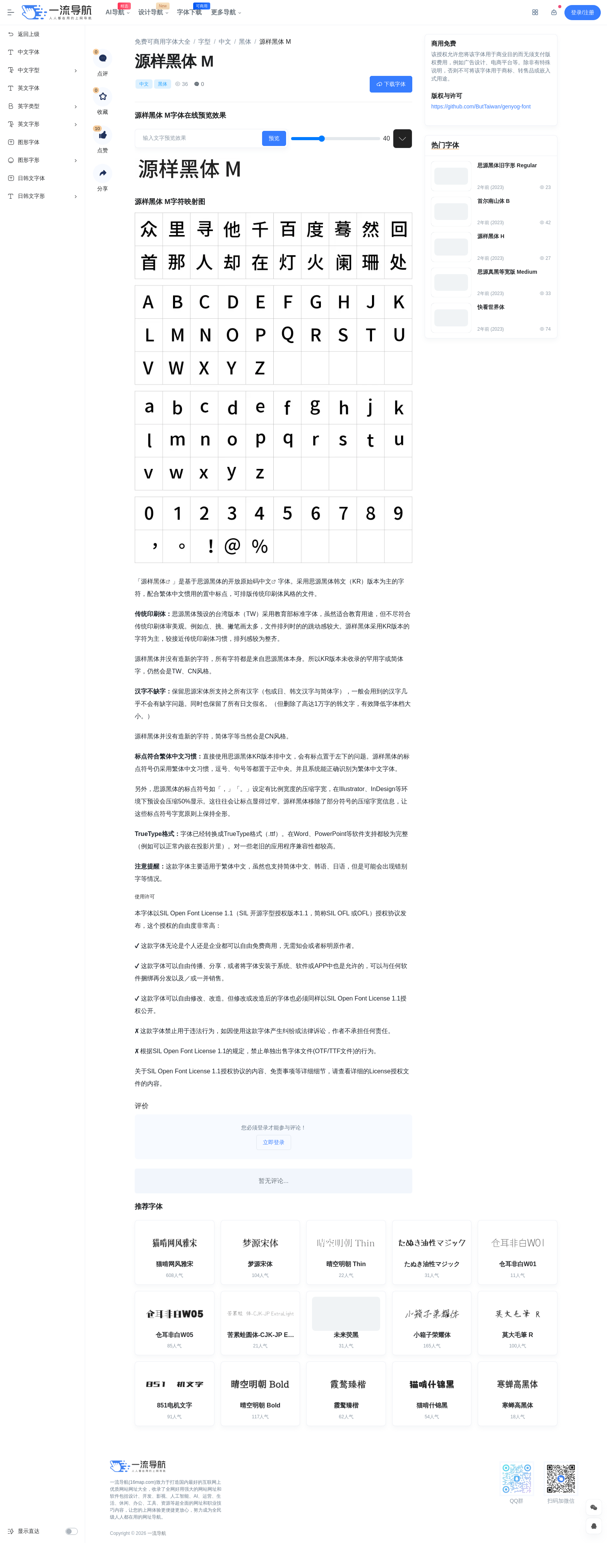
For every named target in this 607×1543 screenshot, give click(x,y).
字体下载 (191, 10)
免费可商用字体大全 (162, 41)
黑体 (245, 41)
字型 (204, 41)
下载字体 (391, 84)
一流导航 (156, 1533)
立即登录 (274, 1142)
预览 (274, 138)
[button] (102, 173)
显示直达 (28, 1531)
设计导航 (153, 10)
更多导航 (223, 12)
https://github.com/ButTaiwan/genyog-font (481, 107)
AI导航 (117, 10)
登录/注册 (582, 12)
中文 (225, 41)
